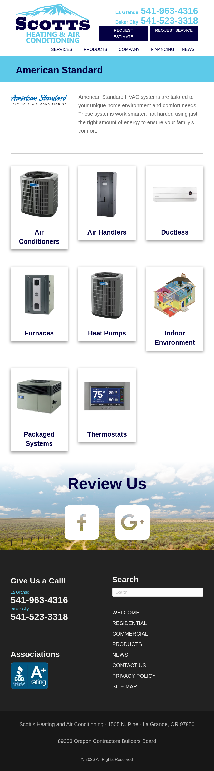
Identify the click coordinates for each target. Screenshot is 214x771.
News (188, 49)
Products (96, 49)
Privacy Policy (134, 676)
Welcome (125, 612)
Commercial (130, 634)
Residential (129, 623)
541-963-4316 (156, 11)
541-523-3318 (156, 20)
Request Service (174, 30)
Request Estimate (123, 33)
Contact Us (129, 665)
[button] (76, 50)
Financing (162, 49)
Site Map (124, 686)
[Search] (157, 592)
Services (61, 49)
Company (129, 49)
